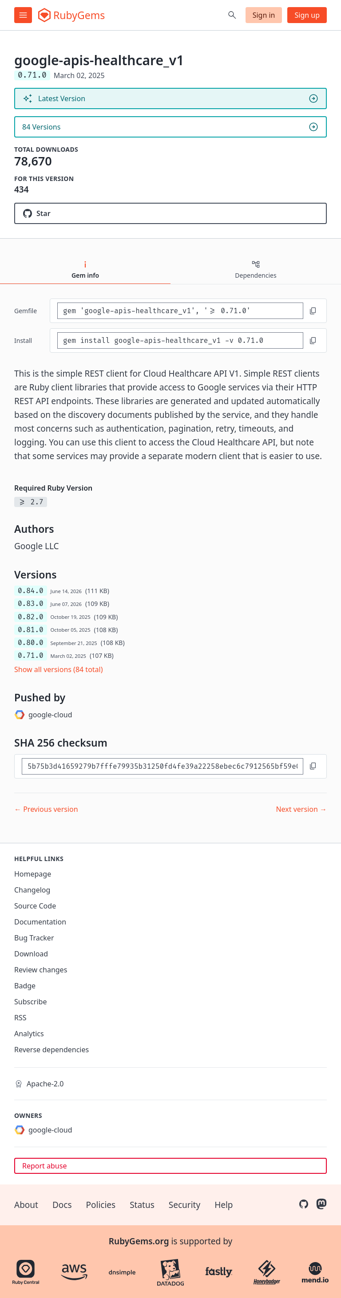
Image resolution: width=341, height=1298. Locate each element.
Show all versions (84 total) (58, 669)
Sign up (307, 15)
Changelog (32, 890)
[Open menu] (23, 15)
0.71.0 (31, 655)
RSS (20, 1018)
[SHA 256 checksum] (162, 766)
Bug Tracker (34, 938)
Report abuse (44, 1166)
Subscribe (30, 1002)
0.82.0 (31, 616)
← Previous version (46, 809)
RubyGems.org (139, 1241)
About (26, 1205)
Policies (101, 1205)
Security (184, 1205)
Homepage (32, 874)
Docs (62, 1205)
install (23, 340)
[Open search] (232, 15)
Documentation (40, 922)
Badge (25, 986)
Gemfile (25, 311)
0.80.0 (31, 642)
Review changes (40, 970)
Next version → (301, 809)
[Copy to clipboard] (313, 311)
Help (223, 1205)
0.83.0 (31, 603)
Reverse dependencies (51, 1049)
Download (31, 954)
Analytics (29, 1033)
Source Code (35, 906)
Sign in (264, 15)
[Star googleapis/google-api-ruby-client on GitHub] (170, 213)
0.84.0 (31, 590)
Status (142, 1205)
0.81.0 (31, 629)
